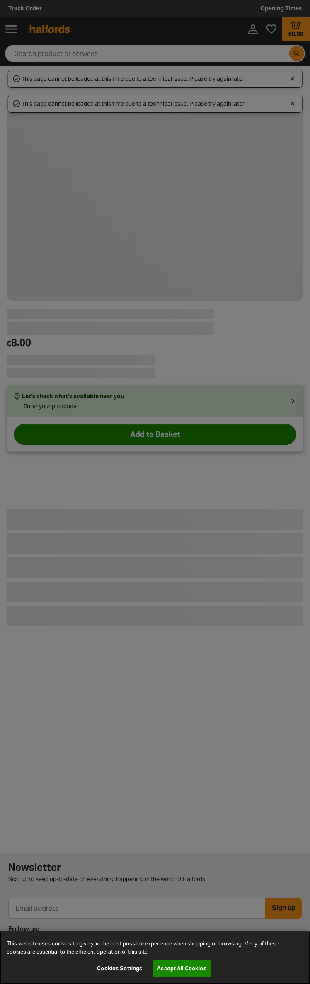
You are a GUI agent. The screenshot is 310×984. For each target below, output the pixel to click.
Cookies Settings (119, 968)
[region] (155, 957)
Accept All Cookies (181, 968)
